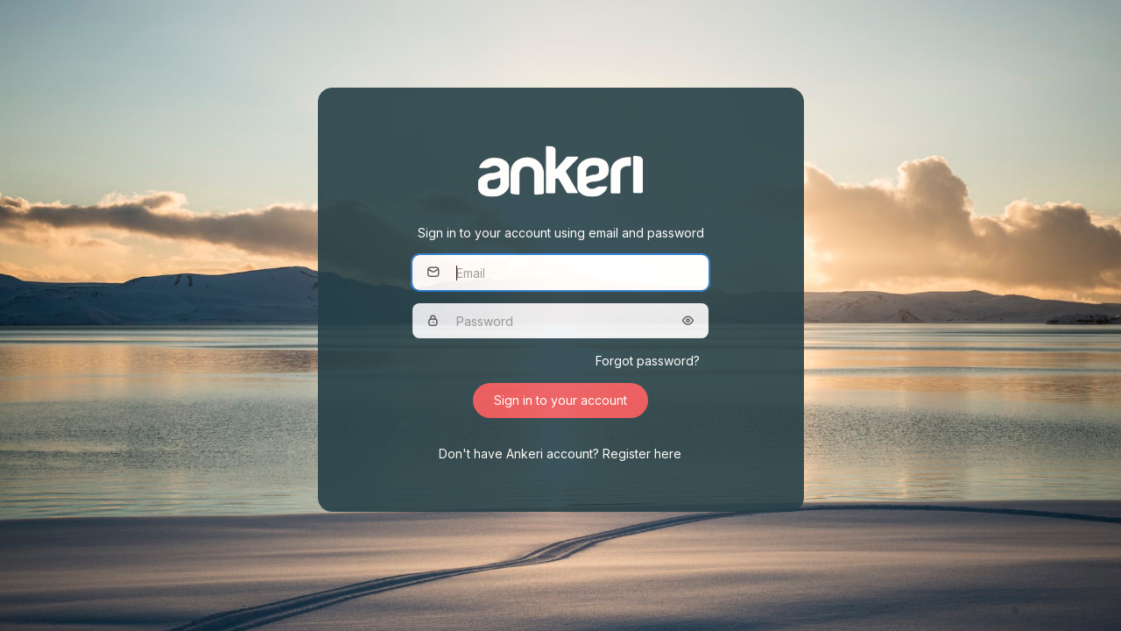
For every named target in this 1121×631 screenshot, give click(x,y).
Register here (642, 453)
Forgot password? (648, 360)
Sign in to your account (560, 400)
